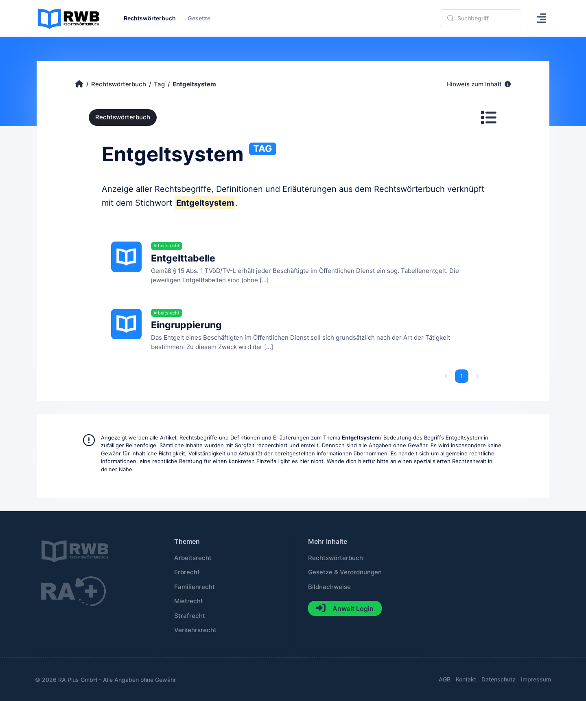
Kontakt (466, 679)
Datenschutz (498, 679)
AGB (444, 679)
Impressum (536, 679)
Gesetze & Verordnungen (345, 572)
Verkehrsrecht (195, 630)
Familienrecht (194, 587)
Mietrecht (188, 601)
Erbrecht (187, 572)
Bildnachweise (329, 587)
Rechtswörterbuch (122, 117)
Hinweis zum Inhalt (478, 84)
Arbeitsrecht (193, 558)
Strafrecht (189, 616)
